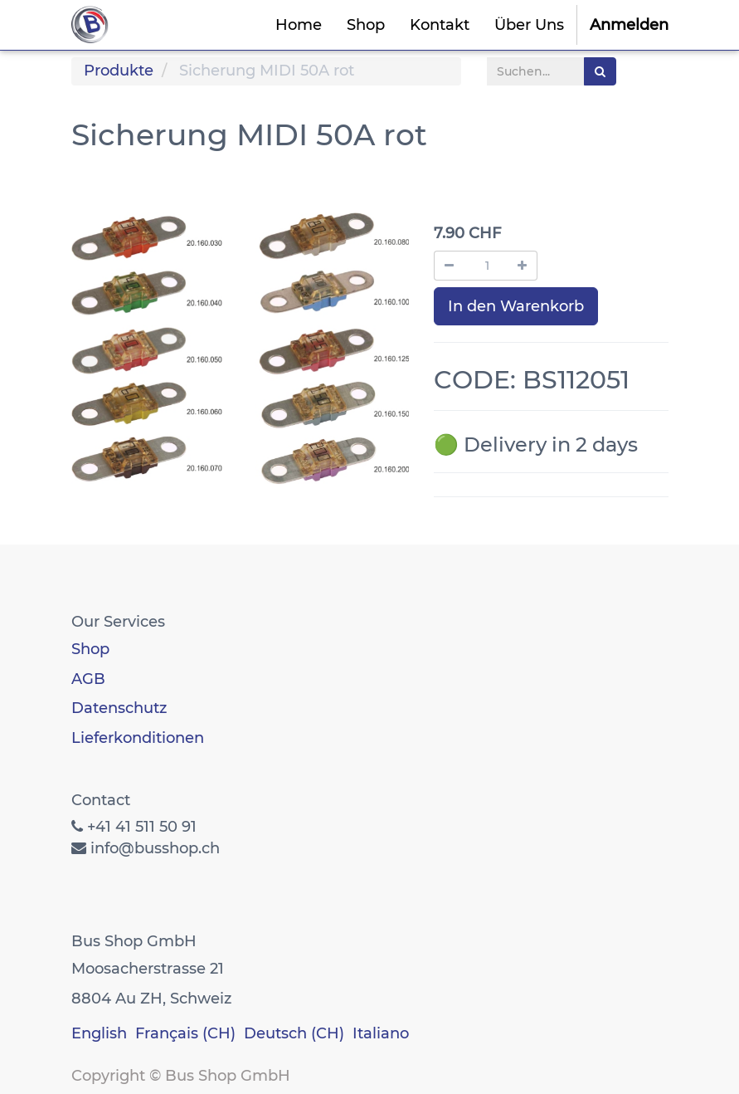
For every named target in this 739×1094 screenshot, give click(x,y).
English (99, 1033)
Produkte (118, 70)
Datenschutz (119, 708)
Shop (90, 649)
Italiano (380, 1033)
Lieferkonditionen (137, 738)
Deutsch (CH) (294, 1033)
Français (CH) (185, 1033)
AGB (88, 679)
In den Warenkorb (516, 306)
